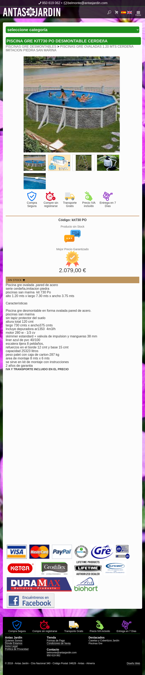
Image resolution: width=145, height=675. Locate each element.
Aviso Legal (11, 646)
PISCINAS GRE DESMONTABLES (31, 46)
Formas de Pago (56, 640)
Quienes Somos (13, 640)
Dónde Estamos (13, 643)
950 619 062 (49, 3)
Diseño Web (133, 663)
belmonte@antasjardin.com (85, 3)
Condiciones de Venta (59, 643)
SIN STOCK (16, 280)
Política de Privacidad (16, 649)
